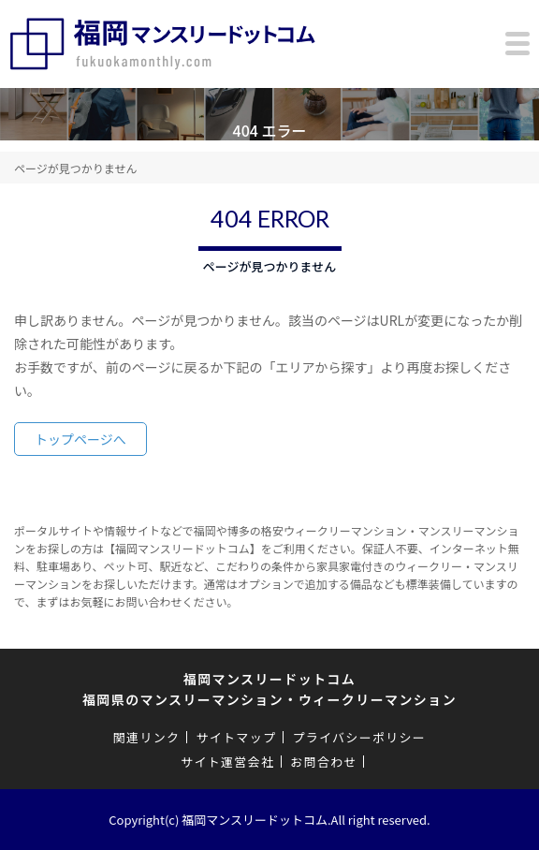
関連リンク (147, 737)
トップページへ (80, 439)
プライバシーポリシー (359, 737)
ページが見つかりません (75, 168)
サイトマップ (236, 737)
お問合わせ (323, 761)
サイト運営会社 (227, 761)
